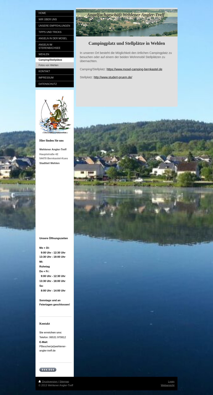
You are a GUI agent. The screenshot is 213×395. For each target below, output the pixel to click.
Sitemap (64, 381)
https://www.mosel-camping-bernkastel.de (134, 69)
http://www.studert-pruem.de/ (113, 77)
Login (171, 381)
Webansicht (167, 385)
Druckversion (48, 381)
